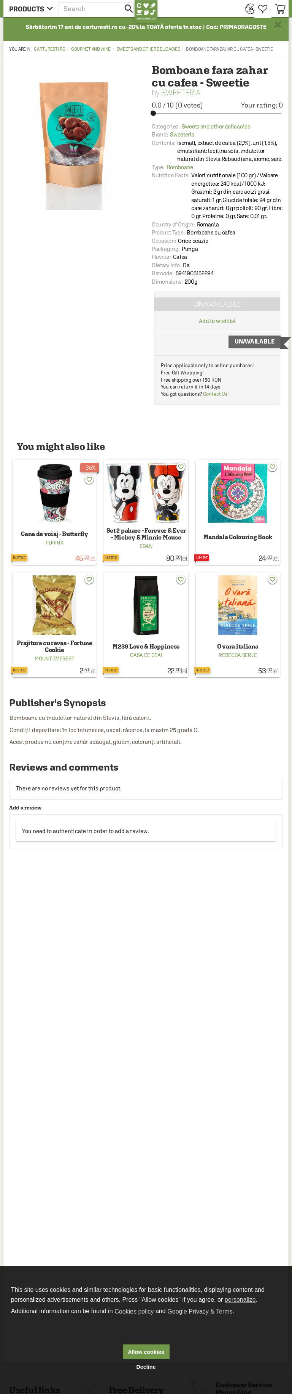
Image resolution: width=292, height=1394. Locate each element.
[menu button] (31, 8)
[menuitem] (248, 8)
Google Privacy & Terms (199, 1311)
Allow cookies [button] (146, 1352)
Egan (146, 546)
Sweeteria (180, 92)
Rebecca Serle (238, 655)
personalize (240, 1299)
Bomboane (180, 167)
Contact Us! (216, 394)
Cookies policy (134, 1311)
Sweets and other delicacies (148, 49)
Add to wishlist (217, 321)
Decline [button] (146, 1367)
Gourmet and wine (91, 49)
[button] (97, 8)
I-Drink (54, 543)
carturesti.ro (49, 49)
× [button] (277, 24)
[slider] (217, 113)
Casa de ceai (146, 655)
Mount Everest (54, 658)
